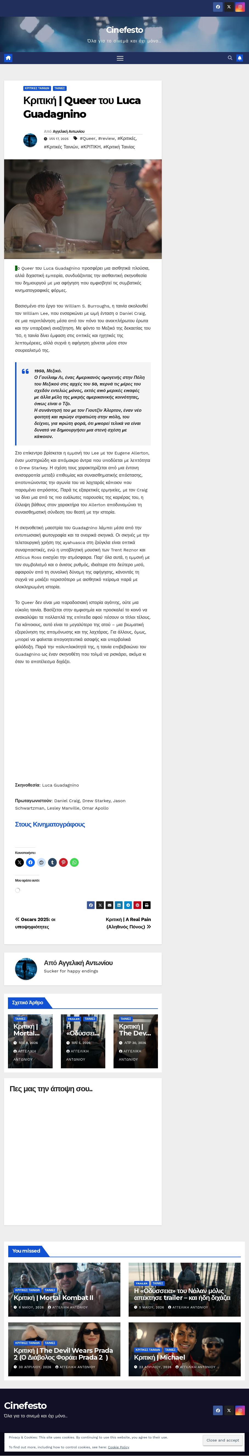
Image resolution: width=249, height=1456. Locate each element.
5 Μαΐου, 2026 (152, 1308)
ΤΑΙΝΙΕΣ (60, 88)
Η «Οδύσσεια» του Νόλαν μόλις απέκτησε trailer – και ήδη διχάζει (182, 1294)
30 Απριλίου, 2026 (36, 1367)
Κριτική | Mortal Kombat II (28, 1033)
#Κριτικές (126, 138)
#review (106, 138)
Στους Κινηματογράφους (50, 824)
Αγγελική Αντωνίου (68, 131)
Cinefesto (124, 30)
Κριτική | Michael (159, 1358)
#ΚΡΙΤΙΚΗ (90, 146)
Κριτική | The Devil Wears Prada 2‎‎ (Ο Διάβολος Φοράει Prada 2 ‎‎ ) (63, 1354)
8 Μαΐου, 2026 (32, 1308)
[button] (230, 58)
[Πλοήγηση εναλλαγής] (120, 58)
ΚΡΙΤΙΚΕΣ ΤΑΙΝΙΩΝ (37, 88)
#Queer (87, 138)
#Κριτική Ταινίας (119, 146)
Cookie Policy (118, 1447)
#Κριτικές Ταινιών (61, 146)
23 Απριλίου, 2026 (156, 1367)
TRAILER (74, 1019)
